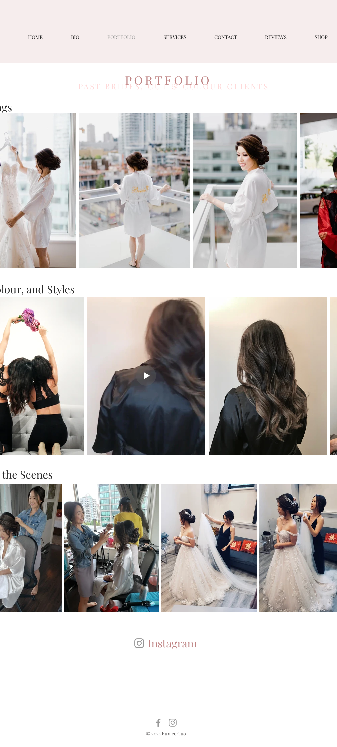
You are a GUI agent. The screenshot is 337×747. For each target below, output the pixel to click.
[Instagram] (139, 643)
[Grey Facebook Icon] (158, 722)
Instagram (172, 643)
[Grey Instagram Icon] (172, 722)
